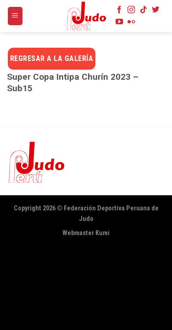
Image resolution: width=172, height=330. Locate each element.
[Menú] (15, 16)
